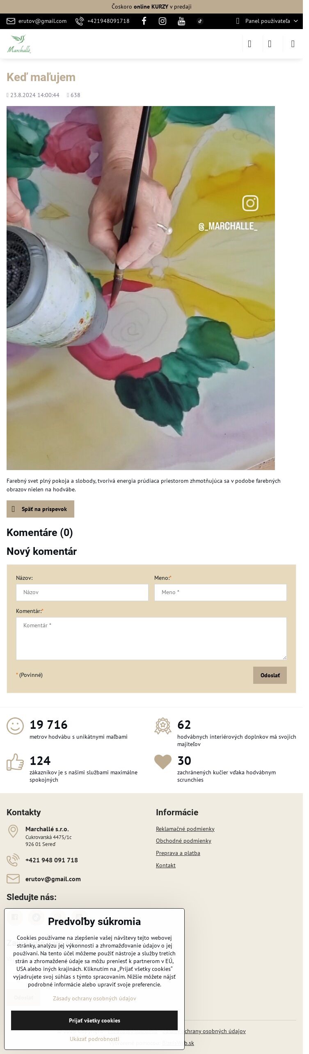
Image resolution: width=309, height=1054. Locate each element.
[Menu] (293, 44)
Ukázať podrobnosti (94, 1039)
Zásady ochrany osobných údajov (204, 1031)
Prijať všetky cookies (94, 1020)
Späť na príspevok (39, 509)
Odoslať (270, 675)
